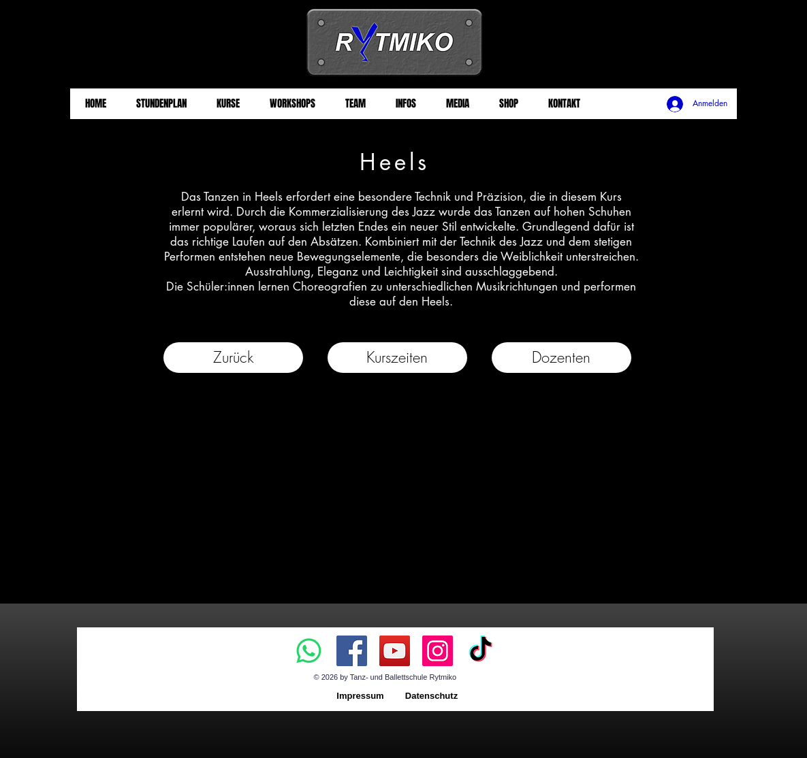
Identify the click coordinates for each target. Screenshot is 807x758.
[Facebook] (351, 651)
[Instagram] (437, 651)
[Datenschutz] (431, 696)
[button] (397, 357)
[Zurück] (233, 357)
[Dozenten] (561, 357)
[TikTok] (480, 651)
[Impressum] (361, 696)
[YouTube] (394, 651)
